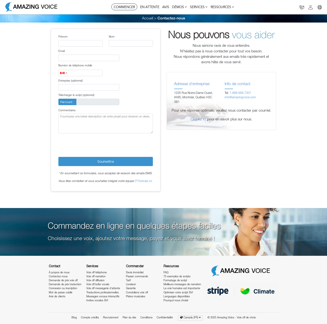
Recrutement (110, 317)
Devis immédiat (135, 272)
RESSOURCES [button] (222, 7)
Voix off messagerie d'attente (103, 288)
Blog (74, 317)
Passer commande (137, 276)
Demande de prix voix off (63, 280)
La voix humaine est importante (182, 288)
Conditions (146, 317)
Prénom (63, 37)
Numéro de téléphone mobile (75, 65)
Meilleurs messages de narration (182, 284)
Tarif (128, 280)
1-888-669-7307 (240, 93)
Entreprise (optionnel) (70, 81)
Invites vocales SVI (97, 300)
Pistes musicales (135, 296)
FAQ (166, 272)
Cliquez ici (198, 119)
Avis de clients (57, 296)
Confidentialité (165, 317)
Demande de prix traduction (65, 284)
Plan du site (129, 317)
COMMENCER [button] (124, 7)
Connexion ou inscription (63, 288)
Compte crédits (90, 317)
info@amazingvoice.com (240, 97)
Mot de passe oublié (60, 292)
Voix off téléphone (96, 272)
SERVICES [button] (199, 7)
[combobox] (63, 73)
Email (61, 51)
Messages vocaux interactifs (102, 296)
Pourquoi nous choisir (176, 300)
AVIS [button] (165, 7)
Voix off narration (96, 276)
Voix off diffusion (95, 280)
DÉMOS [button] (179, 7)
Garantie (131, 288)
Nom (111, 37)
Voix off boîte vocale (97, 284)
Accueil (147, 18)
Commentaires (66, 110)
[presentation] (90, 144)
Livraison (131, 284)
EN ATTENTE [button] (149, 7)
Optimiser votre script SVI (178, 292)
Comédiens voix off (137, 292)
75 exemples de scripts (177, 276)
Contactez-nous (58, 276)
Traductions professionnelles (102, 292)
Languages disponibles (177, 296)
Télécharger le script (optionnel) (76, 95)
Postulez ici (144, 181)
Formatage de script (175, 280)
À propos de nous (59, 272)
